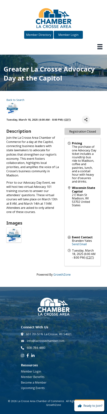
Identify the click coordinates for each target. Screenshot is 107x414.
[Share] (86, 120)
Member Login (31, 371)
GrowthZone (62, 275)
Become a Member (34, 382)
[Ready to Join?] (89, 405)
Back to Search (15, 100)
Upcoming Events (33, 388)
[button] (38, 35)
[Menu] (100, 46)
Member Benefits (33, 377)
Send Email (79, 244)
